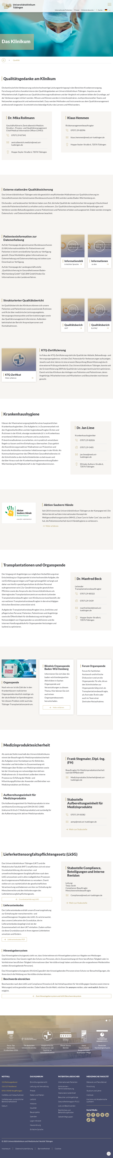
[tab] (106, 1020)
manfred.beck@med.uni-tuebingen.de (91, 608)
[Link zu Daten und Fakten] (37, 1095)
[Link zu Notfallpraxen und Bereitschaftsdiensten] (13, 1100)
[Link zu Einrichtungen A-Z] (38, 1082)
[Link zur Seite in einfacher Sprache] (36, 1129)
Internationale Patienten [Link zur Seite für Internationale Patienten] (63, 10)
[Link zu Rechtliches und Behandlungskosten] (66, 1111)
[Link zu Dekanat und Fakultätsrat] (97, 1082)
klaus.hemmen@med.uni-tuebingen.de (88, 137)
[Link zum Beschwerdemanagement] (66, 1105)
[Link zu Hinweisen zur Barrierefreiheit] (44, 1148)
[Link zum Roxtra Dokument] (35, 1125)
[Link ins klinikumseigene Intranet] (35, 1120)
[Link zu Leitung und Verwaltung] (39, 1086)
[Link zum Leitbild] (33, 1099)
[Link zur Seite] (33, 1116)
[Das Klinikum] (17, 60)
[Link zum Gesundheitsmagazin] (68, 1101)
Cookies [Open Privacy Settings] (58, 1148)
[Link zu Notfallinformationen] (13, 1095)
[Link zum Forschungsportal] (91, 1086)
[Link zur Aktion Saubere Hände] (18, 513)
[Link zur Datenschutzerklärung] (24, 1148)
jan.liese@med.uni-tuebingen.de (88, 455)
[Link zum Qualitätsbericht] (73, 324)
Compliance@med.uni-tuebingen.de (86, 895)
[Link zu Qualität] (33, 1108)
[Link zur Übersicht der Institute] (90, 1095)
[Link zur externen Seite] (73, 260)
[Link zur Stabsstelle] (86, 829)
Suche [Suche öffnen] (100, 10)
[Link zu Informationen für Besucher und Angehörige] (68, 1097)
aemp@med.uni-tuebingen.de (84, 821)
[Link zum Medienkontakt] (32, 1090)
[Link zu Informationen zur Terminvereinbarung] (66, 1087)
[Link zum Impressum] (7, 1148)
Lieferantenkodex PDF (16, 939)
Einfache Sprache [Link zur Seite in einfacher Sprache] (87, 10)
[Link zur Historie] (33, 1103)
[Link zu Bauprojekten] (35, 1112)
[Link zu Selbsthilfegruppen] (65, 1116)
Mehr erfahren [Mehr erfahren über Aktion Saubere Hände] (52, 525)
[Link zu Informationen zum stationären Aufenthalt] (67, 1093)
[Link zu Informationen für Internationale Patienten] (67, 1082)
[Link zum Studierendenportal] (94, 1090)
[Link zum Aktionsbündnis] (56, 707)
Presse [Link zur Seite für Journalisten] (76, 10)
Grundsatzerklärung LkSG (29, 899)
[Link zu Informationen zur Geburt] (4, 1105)
